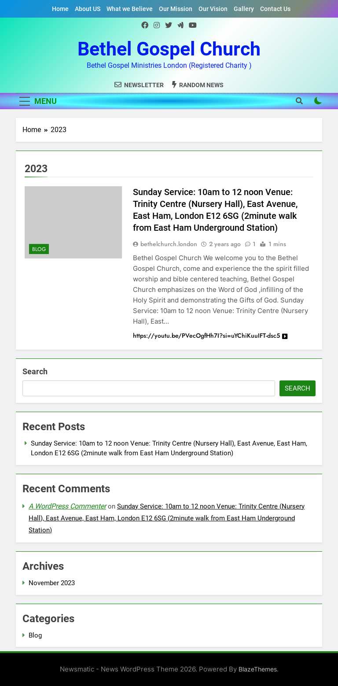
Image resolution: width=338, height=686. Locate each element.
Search (35, 371)
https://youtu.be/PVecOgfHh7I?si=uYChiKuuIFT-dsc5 (210, 335)
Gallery (244, 8)
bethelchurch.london (168, 244)
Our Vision (213, 8)
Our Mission (175, 8)
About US (87, 8)
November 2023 (52, 583)
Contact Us (275, 8)
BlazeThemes (258, 669)
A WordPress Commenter (67, 506)
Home (60, 8)
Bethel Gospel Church (169, 49)
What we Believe (130, 8)
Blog (39, 249)
